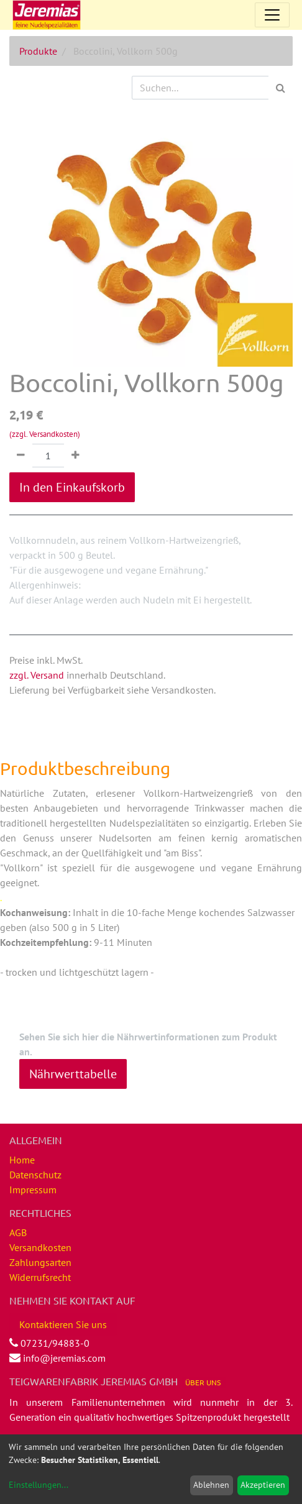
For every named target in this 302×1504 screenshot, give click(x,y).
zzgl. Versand (36, 675)
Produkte (38, 51)
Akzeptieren (262, 1484)
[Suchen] (280, 87)
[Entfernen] (20, 455)
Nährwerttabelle (73, 1074)
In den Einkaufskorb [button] (72, 487)
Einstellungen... (38, 1484)
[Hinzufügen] (75, 455)
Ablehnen (211, 1484)
